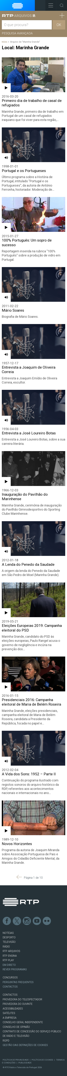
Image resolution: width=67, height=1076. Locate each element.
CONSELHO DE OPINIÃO (16, 1027)
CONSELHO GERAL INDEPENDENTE (23, 1022)
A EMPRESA (9, 1017)
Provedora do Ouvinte (18, 1004)
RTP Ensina (10, 955)
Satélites (9, 1013)
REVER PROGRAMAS (15, 969)
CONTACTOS (10, 994)
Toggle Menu (49, 4)
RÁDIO (6, 946)
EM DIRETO (9, 965)
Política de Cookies (42, 1060)
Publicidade (24, 1062)
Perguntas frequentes (18, 982)
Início (4, 41)
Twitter (17, 921)
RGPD (6, 1040)
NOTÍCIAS (8, 933)
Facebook (7, 921)
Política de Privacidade (16, 1060)
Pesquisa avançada (17, 33)
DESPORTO (9, 937)
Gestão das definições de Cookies (25, 1045)
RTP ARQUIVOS (11, 951)
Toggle (61, 5)
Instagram (27, 921)
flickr (47, 921)
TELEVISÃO (9, 942)
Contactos (10, 986)
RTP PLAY (8, 960)
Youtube (37, 921)
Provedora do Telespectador (22, 999)
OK (59, 25)
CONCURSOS (10, 977)
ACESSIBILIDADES (13, 1008)
